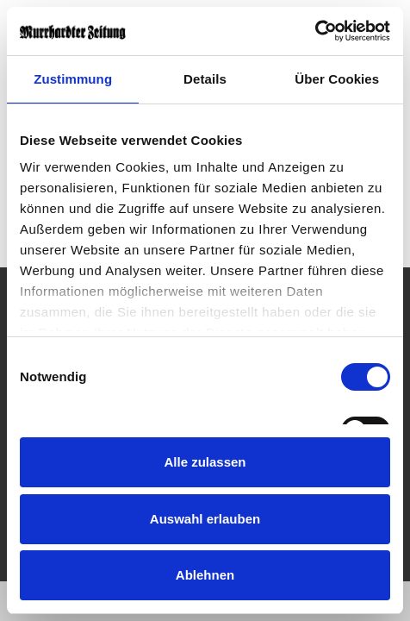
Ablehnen (205, 575)
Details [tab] (205, 79)
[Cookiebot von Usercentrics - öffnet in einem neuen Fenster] (314, 31)
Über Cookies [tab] (337, 79)
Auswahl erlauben (205, 518)
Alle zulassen (204, 462)
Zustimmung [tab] (73, 79)
